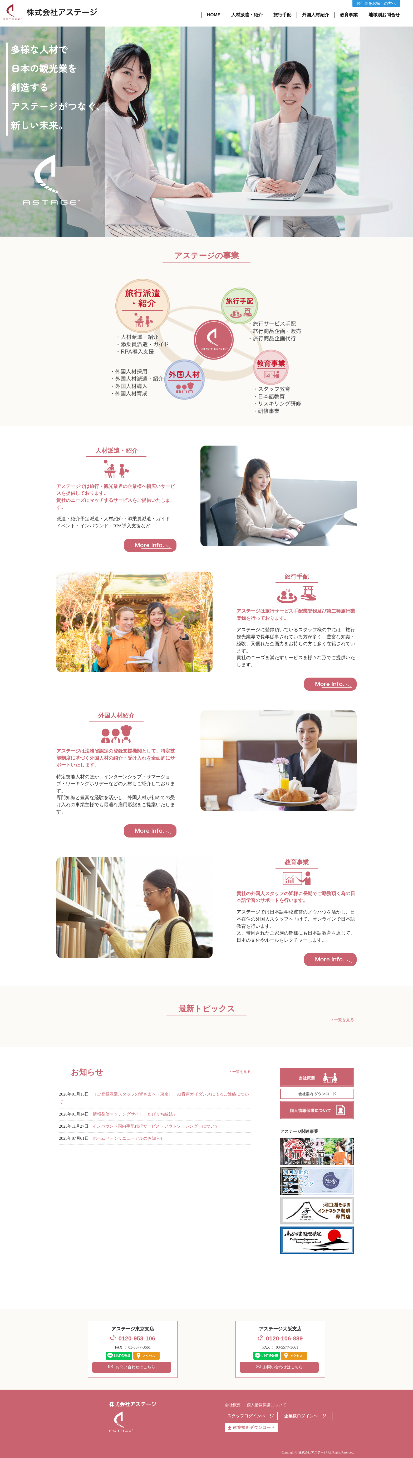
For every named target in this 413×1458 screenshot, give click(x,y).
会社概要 (233, 1405)
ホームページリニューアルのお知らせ (128, 1138)
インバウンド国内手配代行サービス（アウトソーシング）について (155, 1126)
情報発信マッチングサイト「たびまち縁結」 (135, 1114)
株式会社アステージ (312, 1452)
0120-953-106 (136, 1338)
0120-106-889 (284, 1338)
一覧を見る (344, 1020)
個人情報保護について (266, 1405)
